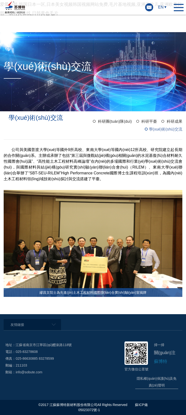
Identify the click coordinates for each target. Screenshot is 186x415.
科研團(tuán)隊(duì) (115, 121)
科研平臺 (149, 121)
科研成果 (174, 121)
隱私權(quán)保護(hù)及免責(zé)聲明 (156, 382)
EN (161, 7)
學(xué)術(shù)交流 (165, 129)
